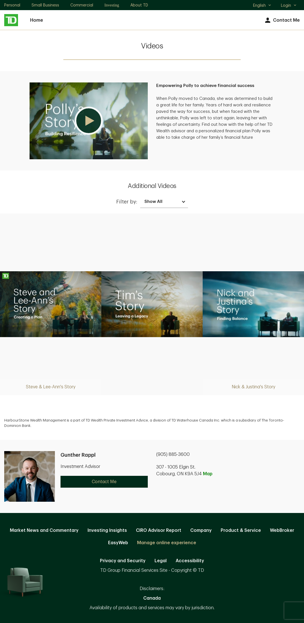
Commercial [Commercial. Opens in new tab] (81, 5)
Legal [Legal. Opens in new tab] (161, 561)
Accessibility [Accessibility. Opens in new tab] (190, 561)
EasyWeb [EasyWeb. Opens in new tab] (118, 543)
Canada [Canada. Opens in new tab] (152, 598)
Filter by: (126, 201)
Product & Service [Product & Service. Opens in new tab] (241, 530)
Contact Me (281, 20)
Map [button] (208, 474)
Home (36, 20)
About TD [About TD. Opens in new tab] (139, 5)
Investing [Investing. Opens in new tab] (111, 5)
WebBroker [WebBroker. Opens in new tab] (282, 530)
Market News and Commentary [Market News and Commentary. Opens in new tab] (44, 530)
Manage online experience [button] (166, 543)
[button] (89, 120)
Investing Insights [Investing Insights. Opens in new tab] (107, 530)
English (262, 5)
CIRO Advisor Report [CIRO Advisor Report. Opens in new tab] (158, 530)
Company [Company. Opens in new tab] (201, 530)
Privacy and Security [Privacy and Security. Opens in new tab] (123, 561)
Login (289, 5)
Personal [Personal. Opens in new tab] (12, 5)
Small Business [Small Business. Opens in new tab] (45, 5)
